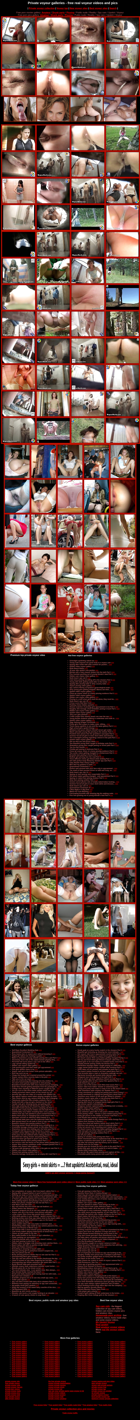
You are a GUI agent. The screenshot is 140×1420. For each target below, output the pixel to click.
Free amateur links (90, 1405)
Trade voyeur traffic (70, 1413)
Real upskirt (102, 1325)
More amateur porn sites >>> (114, 1182)
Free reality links (105, 1405)
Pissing (70, 12)
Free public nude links (72, 1405)
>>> (96, 661)
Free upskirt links (55, 1405)
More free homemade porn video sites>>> (56, 1182)
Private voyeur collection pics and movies (72, 1409)
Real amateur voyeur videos (110, 1327)
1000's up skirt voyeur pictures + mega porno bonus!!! (70, 1172)
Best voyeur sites (98, 8)
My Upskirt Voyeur (105, 1322)
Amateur (46, 12)
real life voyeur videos (113, 1329)
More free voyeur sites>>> (25, 1182)
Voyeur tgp (62, 8)
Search (113, 8)
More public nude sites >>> (88, 1182)
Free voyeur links (40, 1405)
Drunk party (58, 12)
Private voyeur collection (42, 8)
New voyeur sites (79, 8)
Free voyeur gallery (19, 1342)
